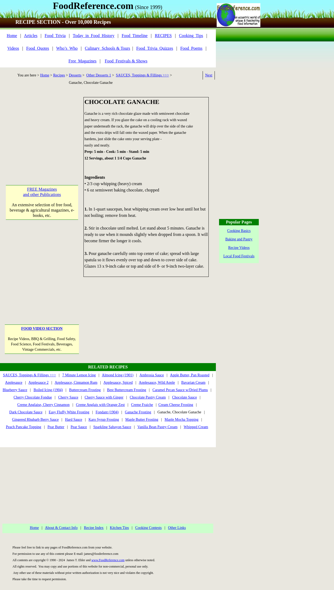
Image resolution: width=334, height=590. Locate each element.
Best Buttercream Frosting (126, 390)
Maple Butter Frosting (141, 420)
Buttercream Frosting (85, 390)
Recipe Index (94, 528)
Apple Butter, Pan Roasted (190, 375)
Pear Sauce (79, 427)
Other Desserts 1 (98, 75)
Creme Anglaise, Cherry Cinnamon (43, 405)
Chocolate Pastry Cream (148, 397)
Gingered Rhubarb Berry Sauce (35, 420)
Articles (31, 35)
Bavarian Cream (193, 383)
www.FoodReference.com (107, 560)
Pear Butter (55, 427)
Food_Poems (191, 48)
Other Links (177, 528)
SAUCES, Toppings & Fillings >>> (142, 75)
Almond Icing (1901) (117, 375)
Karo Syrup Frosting (103, 420)
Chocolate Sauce (184, 397)
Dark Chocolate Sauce (25, 412)
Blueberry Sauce (15, 390)
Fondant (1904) (107, 412)
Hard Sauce (73, 420)
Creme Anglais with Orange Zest (100, 405)
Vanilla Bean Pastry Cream (157, 427)
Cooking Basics (239, 231)
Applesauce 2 (38, 383)
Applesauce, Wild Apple (157, 383)
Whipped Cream (196, 427)
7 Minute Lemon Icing (79, 375)
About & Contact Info (61, 528)
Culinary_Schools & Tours (107, 48)
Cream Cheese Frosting (175, 405)
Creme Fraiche (142, 405)
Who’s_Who (67, 48)
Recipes (59, 75)
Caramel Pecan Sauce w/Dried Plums (180, 390)
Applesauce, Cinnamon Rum (76, 383)
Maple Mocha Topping (181, 420)
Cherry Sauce (68, 397)
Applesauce (13, 383)
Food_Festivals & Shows (126, 61)
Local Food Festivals (238, 256)
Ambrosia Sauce (152, 375)
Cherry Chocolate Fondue (33, 397)
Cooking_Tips (191, 35)
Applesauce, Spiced (118, 383)
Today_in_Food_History (93, 35)
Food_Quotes (37, 48)
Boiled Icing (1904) (48, 390)
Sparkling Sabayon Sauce (112, 427)
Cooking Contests (148, 528)
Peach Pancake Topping (23, 427)
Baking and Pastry (239, 239)
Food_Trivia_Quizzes (154, 48)
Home (12, 35)
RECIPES (163, 35)
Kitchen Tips (119, 528)
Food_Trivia (54, 35)
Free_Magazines (83, 61)
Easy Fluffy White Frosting (69, 412)
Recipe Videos (239, 248)
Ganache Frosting (138, 412)
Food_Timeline (135, 35)
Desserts (75, 75)
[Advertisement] (42, 130)
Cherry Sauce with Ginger (103, 397)
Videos (13, 48)
